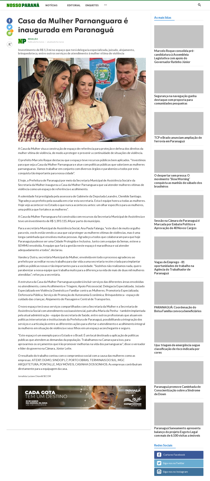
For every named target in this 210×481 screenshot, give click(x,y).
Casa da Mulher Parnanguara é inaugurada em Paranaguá (73, 25)
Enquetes (92, 5)
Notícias (51, 5)
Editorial (74, 5)
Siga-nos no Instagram (172, 472)
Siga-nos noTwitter (170, 463)
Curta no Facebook (171, 455)
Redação (33, 39)
